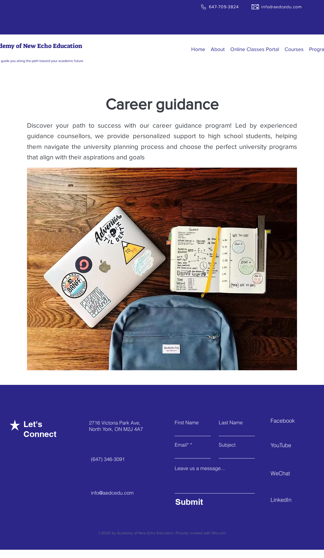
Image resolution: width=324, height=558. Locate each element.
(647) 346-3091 (108, 459)
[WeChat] (290, 473)
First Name (187, 422)
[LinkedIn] (290, 499)
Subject (227, 444)
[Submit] (213, 502)
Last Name (231, 422)
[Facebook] (290, 420)
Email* (182, 444)
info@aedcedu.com (112, 493)
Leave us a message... (200, 468)
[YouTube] (290, 445)
